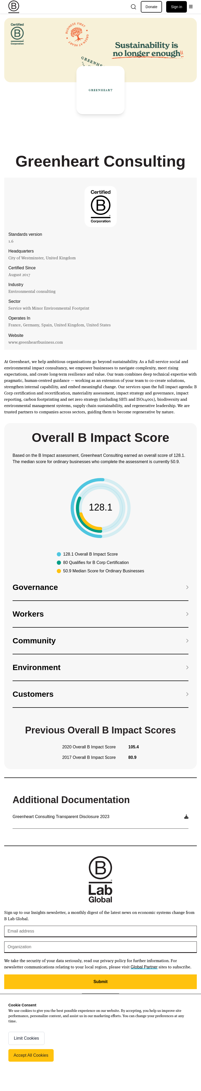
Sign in (176, 7)
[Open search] (133, 7)
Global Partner (144, 967)
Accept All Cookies (31, 1055)
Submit (100, 981)
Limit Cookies (26, 1038)
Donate (151, 7)
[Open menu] (191, 7)
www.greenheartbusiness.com (35, 342)
